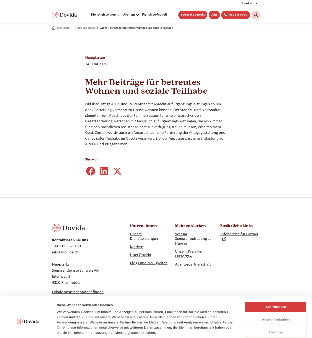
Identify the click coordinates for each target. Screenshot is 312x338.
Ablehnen (275, 310)
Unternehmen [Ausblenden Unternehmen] (143, 226)
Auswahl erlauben (276, 298)
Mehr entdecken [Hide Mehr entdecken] (190, 226)
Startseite (63, 28)
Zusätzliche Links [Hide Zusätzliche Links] (236, 226)
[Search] (255, 15)
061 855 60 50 (238, 15)
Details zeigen (230, 329)
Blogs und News (85, 28)
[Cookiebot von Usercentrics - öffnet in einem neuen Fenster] (28, 329)
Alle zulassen (275, 285)
